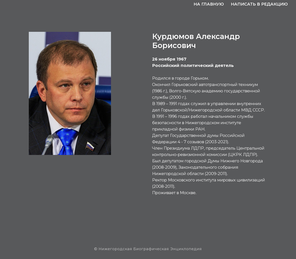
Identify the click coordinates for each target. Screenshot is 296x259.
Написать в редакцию (259, 4)
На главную (209, 4)
